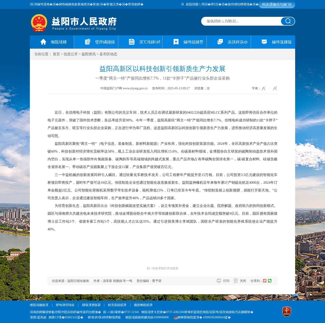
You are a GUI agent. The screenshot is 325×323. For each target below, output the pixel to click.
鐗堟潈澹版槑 (91, 305)
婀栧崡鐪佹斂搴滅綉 (73, 4)
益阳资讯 (89, 54)
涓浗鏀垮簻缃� (41, 4)
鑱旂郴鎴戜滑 (143, 305)
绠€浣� (216, 4)
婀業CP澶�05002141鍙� (66, 317)
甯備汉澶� (114, 4)
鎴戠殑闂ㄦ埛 (195, 4)
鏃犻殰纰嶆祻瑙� (240, 4)
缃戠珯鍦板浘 (39, 305)
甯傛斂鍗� (135, 4)
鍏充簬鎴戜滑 (117, 305)
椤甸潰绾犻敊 (65, 305)
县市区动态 (108, 54)
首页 (56, 54)
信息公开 (71, 54)
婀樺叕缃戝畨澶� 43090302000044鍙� (202, 317)
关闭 (243, 281)
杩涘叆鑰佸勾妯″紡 (277, 4)
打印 (226, 281)
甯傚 (96, 4)
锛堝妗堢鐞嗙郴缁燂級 (104, 317)
